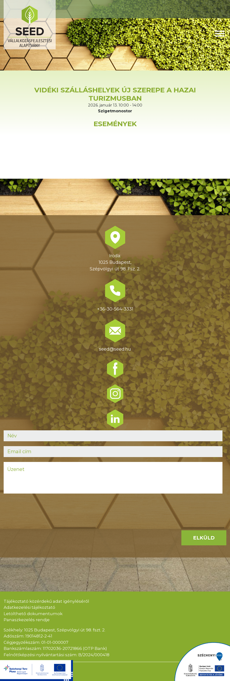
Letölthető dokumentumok (33, 613)
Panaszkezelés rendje (27, 619)
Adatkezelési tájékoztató (29, 607)
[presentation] (41, 507)
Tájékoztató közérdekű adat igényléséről (46, 601)
